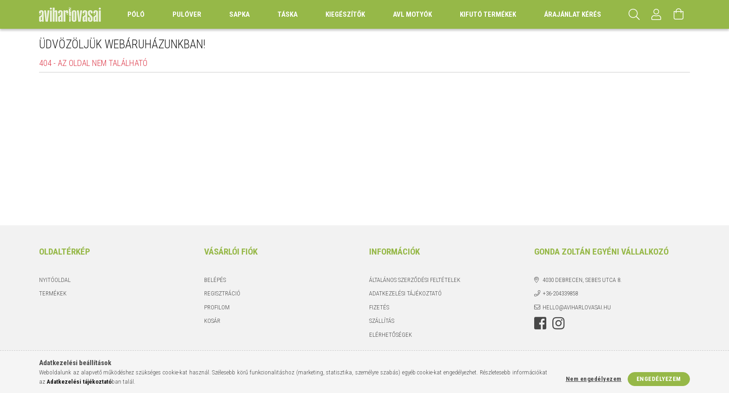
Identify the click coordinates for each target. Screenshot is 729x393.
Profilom (217, 307)
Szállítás (381, 320)
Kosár (212, 320)
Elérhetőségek (390, 334)
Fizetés (379, 307)
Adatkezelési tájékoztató (405, 293)
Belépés (215, 279)
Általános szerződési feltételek (414, 279)
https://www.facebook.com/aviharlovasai (540, 323)
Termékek (52, 293)
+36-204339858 (560, 293)
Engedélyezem (658, 378)
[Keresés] (634, 14)
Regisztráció (222, 293)
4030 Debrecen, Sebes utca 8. (582, 279)
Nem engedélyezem (594, 378)
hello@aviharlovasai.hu (577, 307)
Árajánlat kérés (572, 14)
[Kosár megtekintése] (679, 14)
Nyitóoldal (55, 279)
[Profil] (656, 14)
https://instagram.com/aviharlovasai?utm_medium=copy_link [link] (558, 323)
